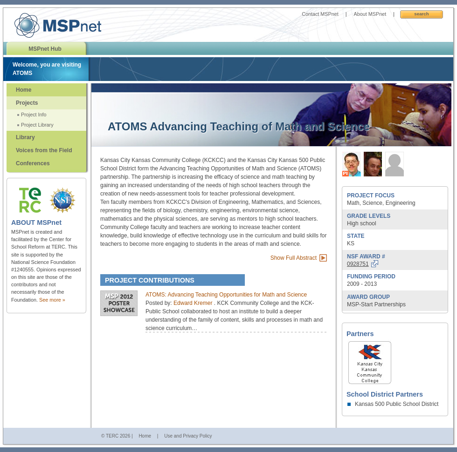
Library (25, 137)
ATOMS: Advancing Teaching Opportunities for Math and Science (226, 294)
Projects (27, 103)
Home (23, 90)
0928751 (358, 264)
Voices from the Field (44, 150)
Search (421, 13)
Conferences (33, 163)
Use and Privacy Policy (188, 436)
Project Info (34, 114)
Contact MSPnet (320, 14)
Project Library (37, 125)
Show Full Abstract (293, 258)
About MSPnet (370, 14)
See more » (52, 300)
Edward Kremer (193, 303)
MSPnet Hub (45, 49)
